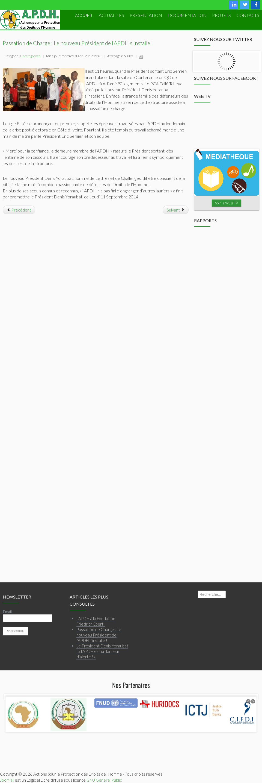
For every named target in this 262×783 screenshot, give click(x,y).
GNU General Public (104, 780)
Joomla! (7, 780)
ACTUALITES (111, 15)
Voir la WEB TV (226, 203)
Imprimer (141, 56)
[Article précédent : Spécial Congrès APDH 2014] (19, 210)
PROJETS (221, 15)
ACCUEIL (84, 15)
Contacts (247, 15)
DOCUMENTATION (187, 15)
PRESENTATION (146, 15)
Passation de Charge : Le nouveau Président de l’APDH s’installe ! (78, 43)
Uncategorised (30, 56)
